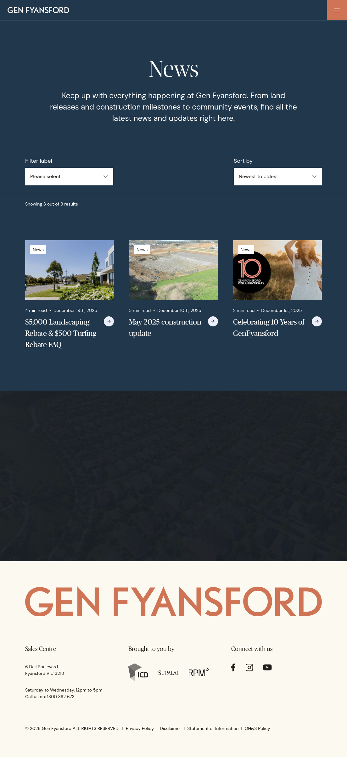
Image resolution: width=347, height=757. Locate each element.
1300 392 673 (61, 696)
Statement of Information (212, 728)
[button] (337, 10)
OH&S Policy (257, 728)
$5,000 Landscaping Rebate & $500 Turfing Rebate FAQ (61, 333)
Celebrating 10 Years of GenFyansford (269, 327)
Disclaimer (170, 728)
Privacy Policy (140, 728)
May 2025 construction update (165, 327)
